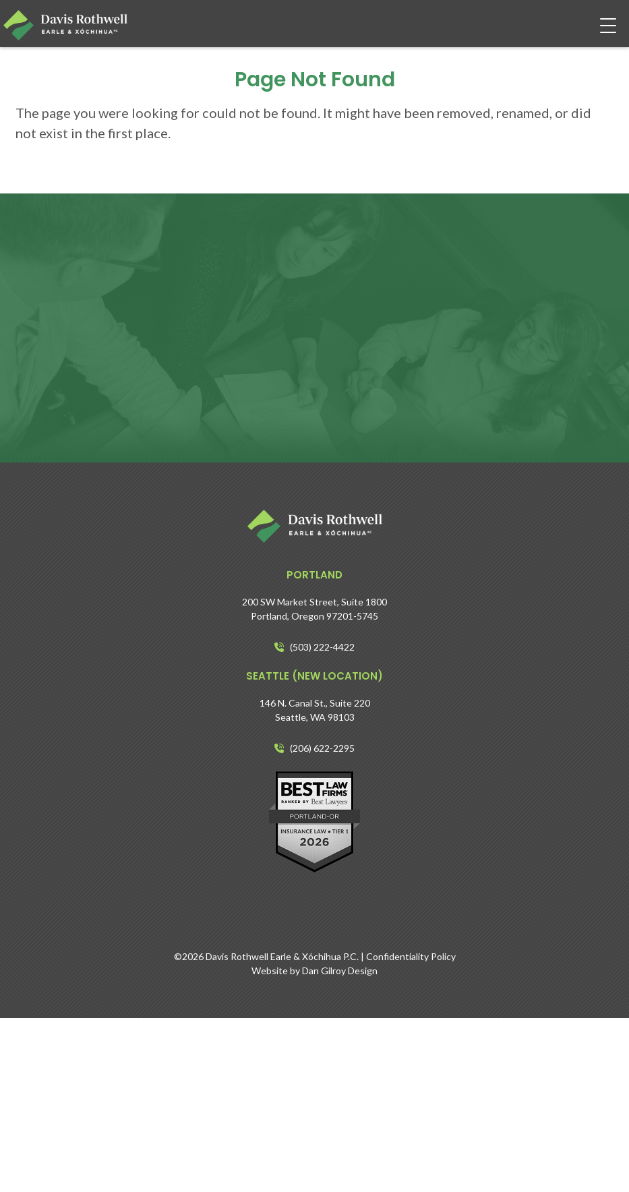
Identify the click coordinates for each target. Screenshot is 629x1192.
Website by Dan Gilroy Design (314, 970)
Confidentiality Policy (411, 956)
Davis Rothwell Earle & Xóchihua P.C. (282, 956)
